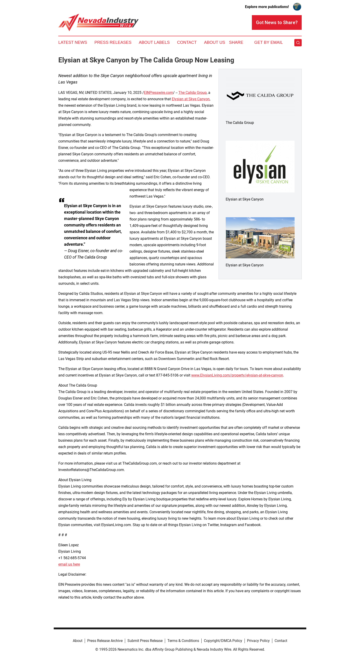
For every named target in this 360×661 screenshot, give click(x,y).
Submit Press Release (145, 641)
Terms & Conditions (183, 641)
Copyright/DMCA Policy (223, 641)
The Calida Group (192, 92)
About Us (214, 42)
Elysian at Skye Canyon (191, 99)
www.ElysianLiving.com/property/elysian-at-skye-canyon (237, 375)
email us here (69, 564)
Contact (187, 42)
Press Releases (112, 42)
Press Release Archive (105, 641)
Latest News (72, 42)
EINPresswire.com (158, 92)
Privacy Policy (258, 641)
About (77, 641)
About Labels (154, 42)
